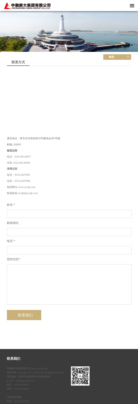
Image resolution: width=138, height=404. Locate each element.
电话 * (11, 241)
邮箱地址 (13, 222)
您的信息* (13, 259)
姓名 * (11, 204)
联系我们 (13, 358)
